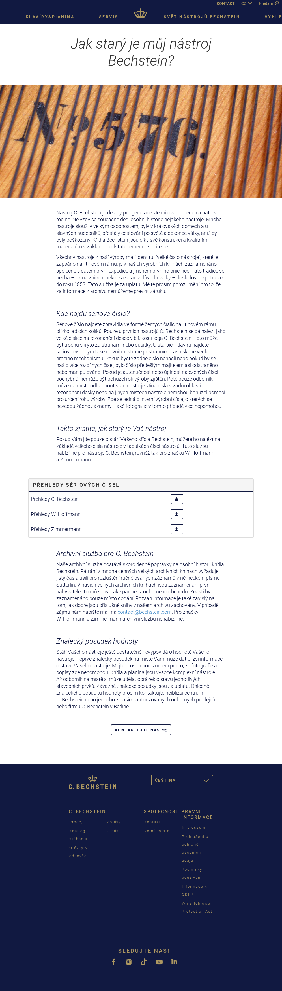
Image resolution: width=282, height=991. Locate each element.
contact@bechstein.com (145, 612)
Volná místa (156, 831)
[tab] (141, 485)
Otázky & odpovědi (78, 852)
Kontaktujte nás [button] (141, 730)
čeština (184, 781)
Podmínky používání (192, 873)
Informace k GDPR (194, 890)
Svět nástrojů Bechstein (202, 16)
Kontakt (152, 822)
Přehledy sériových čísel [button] (76, 485)
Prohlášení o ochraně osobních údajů (195, 848)
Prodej (76, 822)
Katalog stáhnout (78, 835)
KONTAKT (226, 3)
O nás (113, 831)
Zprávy (114, 822)
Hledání (269, 3)
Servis (109, 16)
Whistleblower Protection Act (197, 907)
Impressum (194, 827)
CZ (243, 3)
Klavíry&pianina (50, 16)
